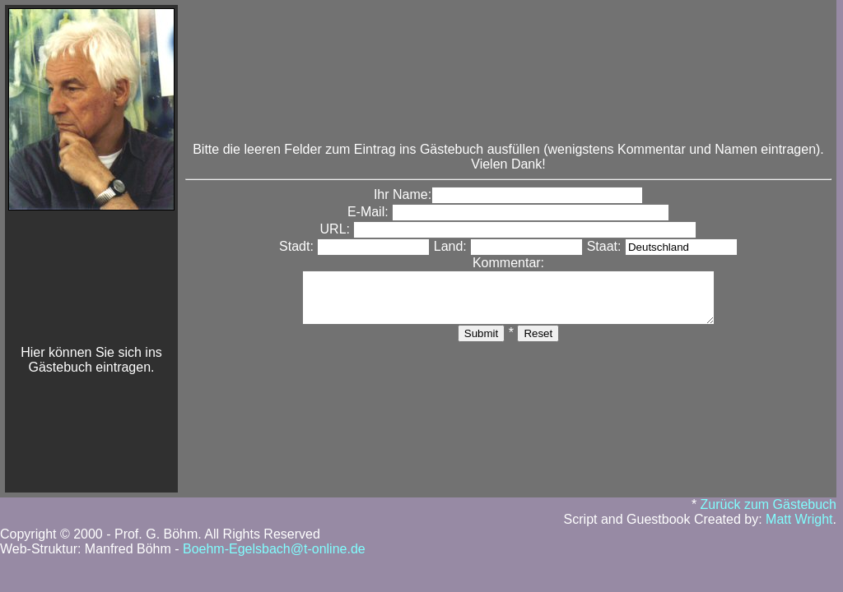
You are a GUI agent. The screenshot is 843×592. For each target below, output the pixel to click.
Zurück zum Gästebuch (768, 504)
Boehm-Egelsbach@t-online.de (274, 549)
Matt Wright (799, 519)
